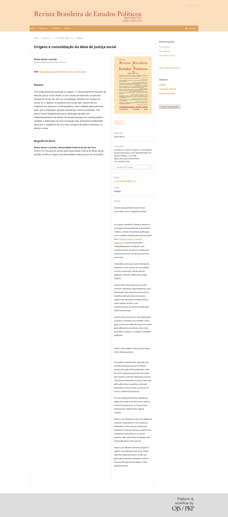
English (162, 84)
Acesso (195, 2)
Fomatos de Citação (124, 167)
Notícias (56, 28)
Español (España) (167, 93)
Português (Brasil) (167, 89)
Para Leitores (165, 46)
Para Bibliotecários (167, 55)
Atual (32, 28)
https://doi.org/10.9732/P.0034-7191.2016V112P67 (63, 71)
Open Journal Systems (169, 67)
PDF (120, 122)
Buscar (191, 28)
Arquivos (43, 28)
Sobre (68, 28)
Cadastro (185, 2)
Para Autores (164, 51)
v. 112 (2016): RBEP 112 (63, 38)
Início (36, 38)
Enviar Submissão (169, 106)
